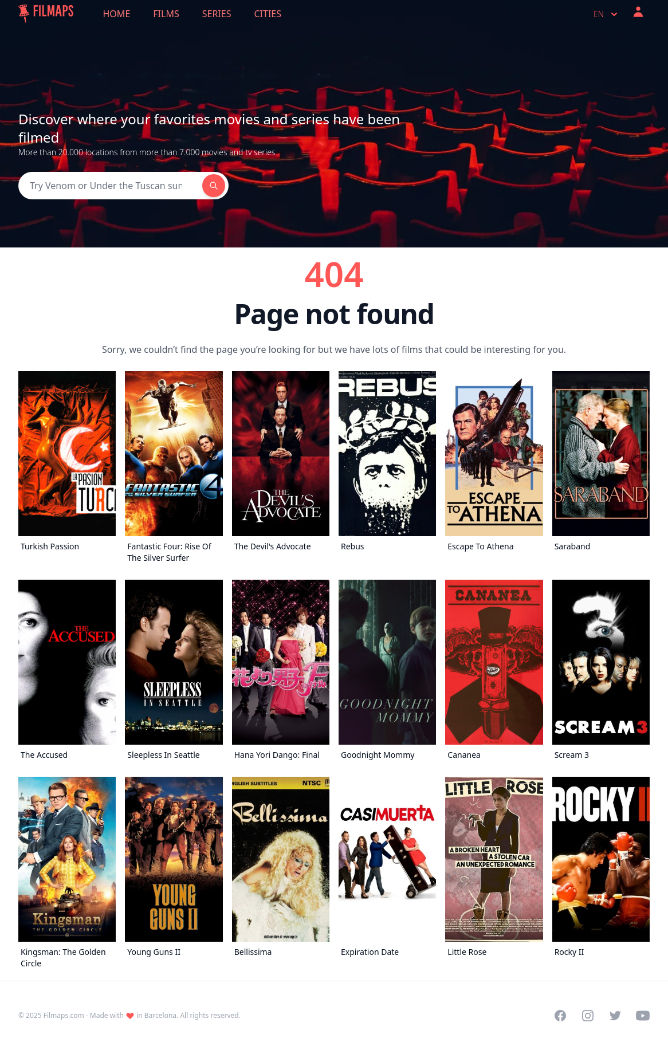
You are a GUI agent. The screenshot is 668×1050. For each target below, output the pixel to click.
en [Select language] (607, 14)
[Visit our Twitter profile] (615, 1016)
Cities (267, 13)
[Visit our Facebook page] (560, 1016)
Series (216, 13)
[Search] (110, 185)
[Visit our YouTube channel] (643, 1016)
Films (166, 13)
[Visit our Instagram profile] (588, 1016)
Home (117, 13)
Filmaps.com (64, 1015)
